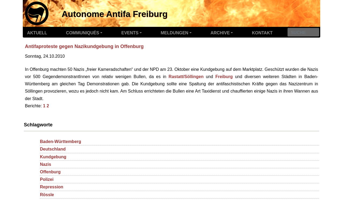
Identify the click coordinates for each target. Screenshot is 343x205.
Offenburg (50, 172)
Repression (51, 187)
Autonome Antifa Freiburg (114, 14)
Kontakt (262, 33)
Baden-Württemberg (60, 141)
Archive (220, 33)
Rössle (47, 194)
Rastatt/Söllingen (186, 76)
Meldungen (174, 33)
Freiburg (224, 76)
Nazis (45, 164)
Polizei (47, 179)
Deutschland (53, 149)
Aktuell (37, 33)
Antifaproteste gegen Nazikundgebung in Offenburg (84, 46)
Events (130, 33)
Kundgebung (53, 157)
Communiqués (82, 33)
